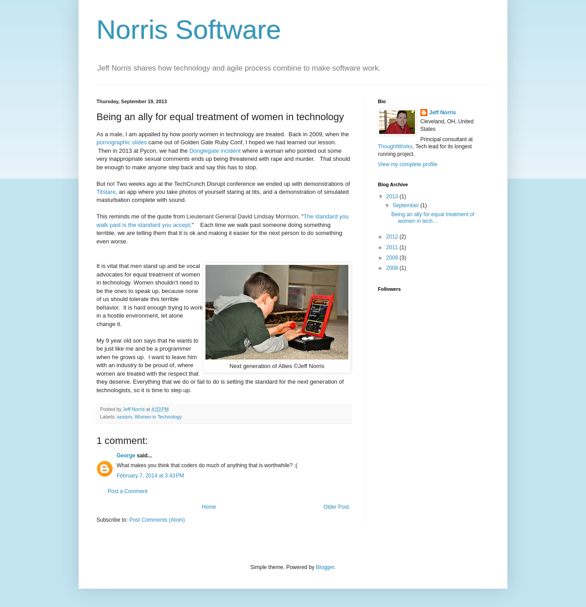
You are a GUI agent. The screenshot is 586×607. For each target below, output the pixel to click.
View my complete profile (407, 164)
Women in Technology (158, 416)
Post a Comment (127, 491)
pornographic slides (121, 142)
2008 (393, 268)
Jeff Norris (442, 112)
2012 (393, 237)
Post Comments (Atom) (157, 520)
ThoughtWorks (395, 146)
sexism (124, 416)
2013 (393, 196)
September (406, 205)
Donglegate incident (215, 150)
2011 (393, 247)
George (126, 455)
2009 (393, 258)
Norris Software (188, 30)
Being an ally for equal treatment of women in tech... (432, 217)
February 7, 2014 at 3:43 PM (150, 476)
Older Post (336, 507)
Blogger (325, 567)
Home (209, 507)
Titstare (106, 191)
